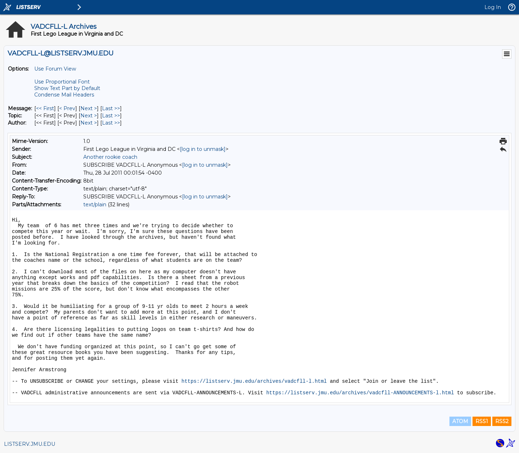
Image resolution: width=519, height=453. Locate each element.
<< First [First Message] (45, 108)
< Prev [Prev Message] (67, 108)
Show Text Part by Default (67, 88)
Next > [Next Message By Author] (88, 123)
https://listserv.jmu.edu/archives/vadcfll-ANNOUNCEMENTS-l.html (360, 393)
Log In (492, 7)
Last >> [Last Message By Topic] (111, 115)
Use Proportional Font (62, 82)
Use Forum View (55, 69)
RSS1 (481, 421)
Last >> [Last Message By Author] (111, 123)
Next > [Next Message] (88, 108)
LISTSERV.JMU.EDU (29, 444)
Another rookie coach (110, 157)
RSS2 (502, 421)
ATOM (460, 421)
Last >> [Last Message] (111, 108)
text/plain (94, 204)
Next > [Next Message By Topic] (88, 115)
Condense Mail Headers (64, 94)
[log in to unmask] (203, 149)
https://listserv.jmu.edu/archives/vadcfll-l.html (254, 381)
